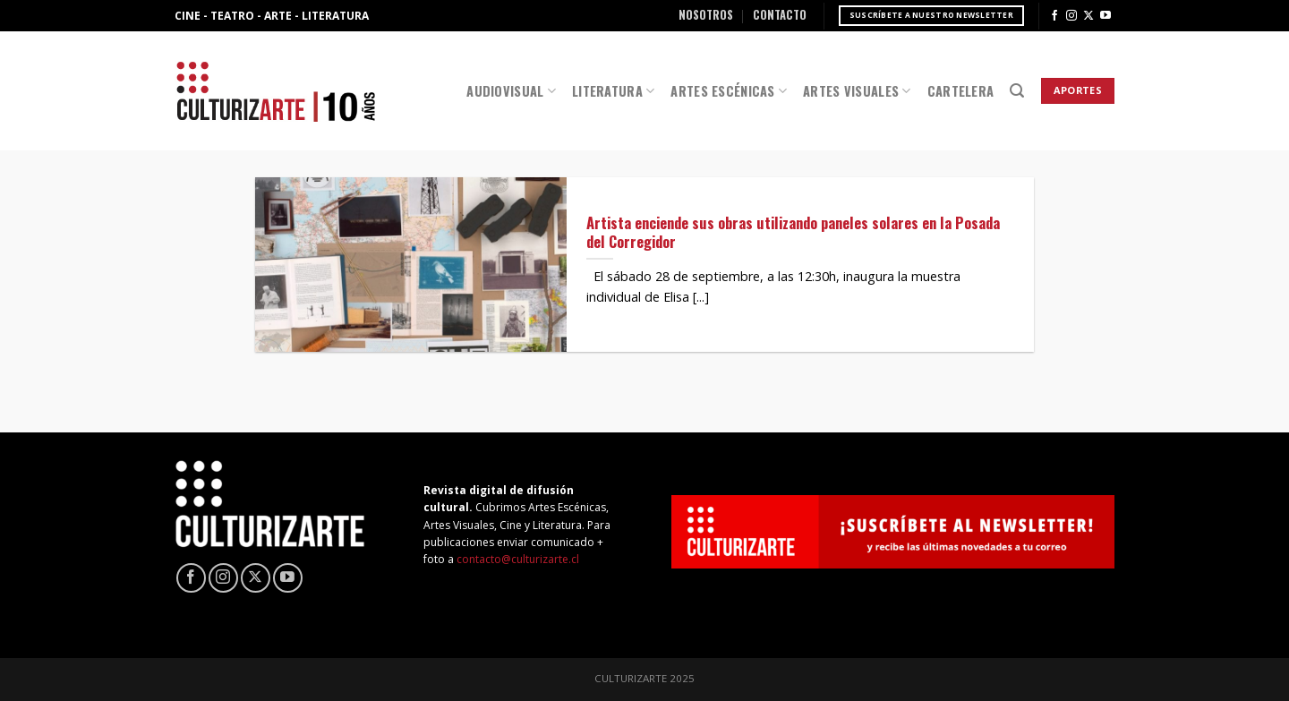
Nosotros (706, 14)
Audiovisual (511, 90)
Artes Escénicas (728, 90)
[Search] (1017, 90)
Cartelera (960, 90)
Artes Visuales (857, 90)
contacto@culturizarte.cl (518, 559)
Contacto (780, 14)
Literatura (613, 90)
